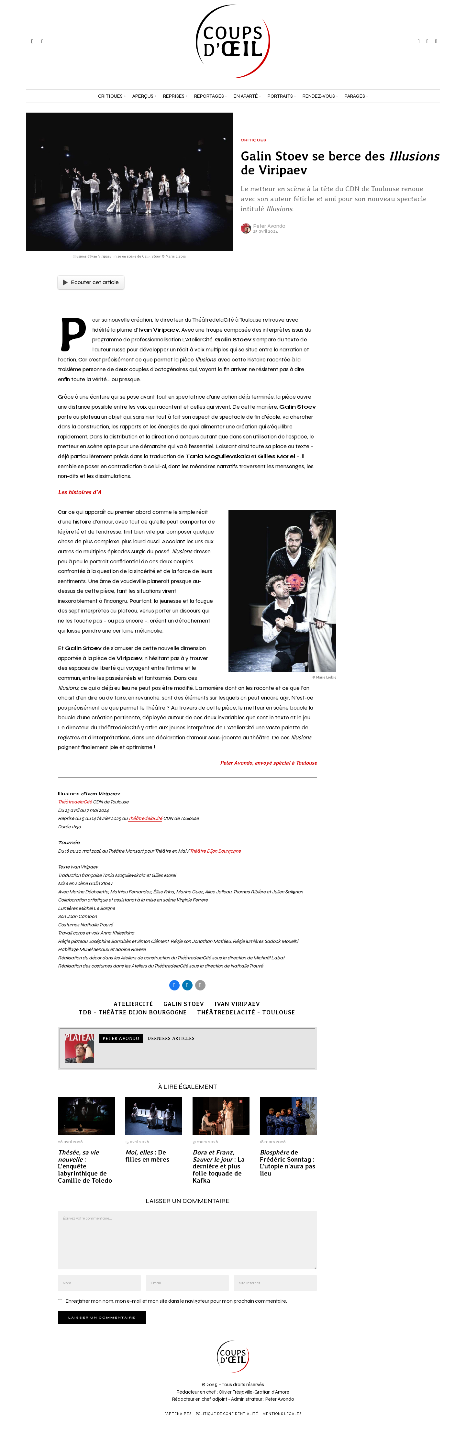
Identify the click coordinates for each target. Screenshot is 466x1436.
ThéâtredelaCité (75, 802)
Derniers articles (171, 1038)
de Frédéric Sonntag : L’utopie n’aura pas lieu (287, 1163)
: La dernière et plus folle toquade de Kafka (219, 1166)
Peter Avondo (269, 226)
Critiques (253, 140)
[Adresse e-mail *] (408, 1363)
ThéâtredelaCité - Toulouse (246, 1012)
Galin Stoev (183, 1003)
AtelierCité (133, 1003)
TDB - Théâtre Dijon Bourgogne (133, 1012)
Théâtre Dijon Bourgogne (215, 851)
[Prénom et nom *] (408, 1339)
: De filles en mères (147, 1156)
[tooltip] (419, 41)
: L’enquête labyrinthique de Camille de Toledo (85, 1166)
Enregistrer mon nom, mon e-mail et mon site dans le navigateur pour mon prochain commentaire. (176, 1301)
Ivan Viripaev (237, 1003)
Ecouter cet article (90, 282)
